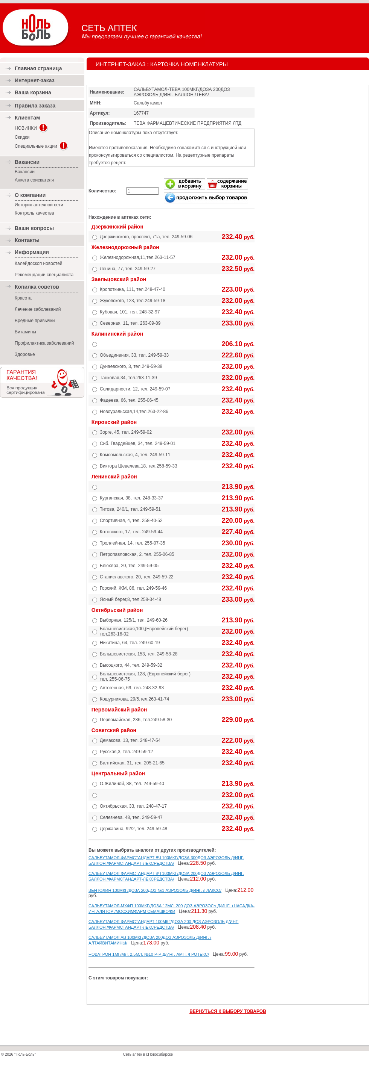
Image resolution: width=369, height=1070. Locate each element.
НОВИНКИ (26, 128)
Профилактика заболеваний (44, 343)
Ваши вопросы (34, 228)
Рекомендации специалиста (44, 274)
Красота (23, 298)
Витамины (25, 331)
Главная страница (38, 68)
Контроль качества (34, 213)
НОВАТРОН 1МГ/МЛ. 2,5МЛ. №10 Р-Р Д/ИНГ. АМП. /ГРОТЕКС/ (148, 954)
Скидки (22, 137)
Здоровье (25, 354)
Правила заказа (35, 106)
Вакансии (25, 171)
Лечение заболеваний (38, 309)
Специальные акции (36, 146)
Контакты (27, 240)
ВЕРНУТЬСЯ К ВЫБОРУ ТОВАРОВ (227, 1011)
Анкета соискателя (34, 180)
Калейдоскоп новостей (39, 263)
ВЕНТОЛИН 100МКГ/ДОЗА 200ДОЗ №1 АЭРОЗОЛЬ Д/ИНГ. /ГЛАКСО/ (154, 890)
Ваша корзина (33, 92)
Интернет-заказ (35, 80)
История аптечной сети (39, 204)
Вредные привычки (35, 320)
